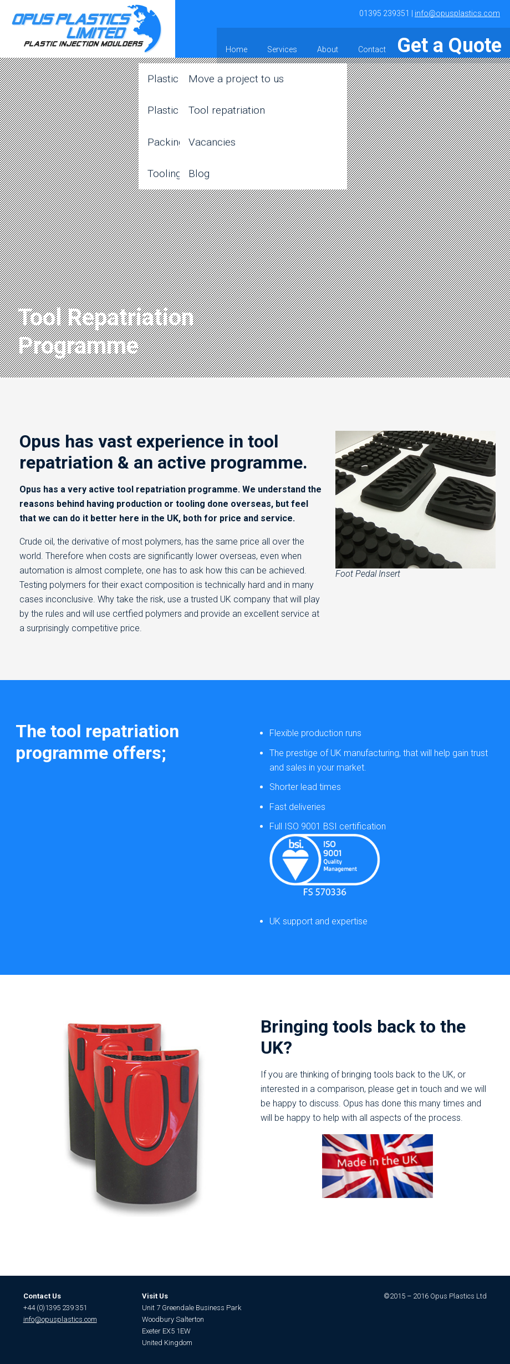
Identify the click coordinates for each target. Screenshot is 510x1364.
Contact (417, 42)
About (372, 42)
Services (327, 42)
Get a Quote (471, 42)
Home (281, 42)
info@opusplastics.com (457, 13)
